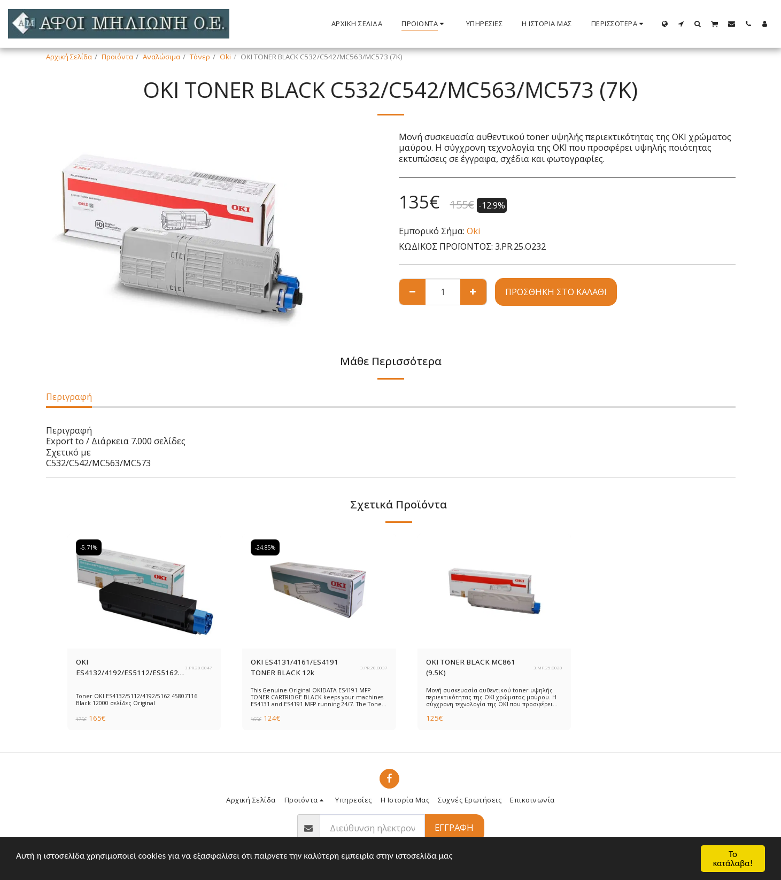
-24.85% (265, 547)
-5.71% (88, 547)
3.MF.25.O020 (547, 667)
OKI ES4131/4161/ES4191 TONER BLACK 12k (294, 667)
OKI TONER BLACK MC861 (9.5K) (470, 667)
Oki (225, 56)
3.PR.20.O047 (198, 667)
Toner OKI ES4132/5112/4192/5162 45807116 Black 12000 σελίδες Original (136, 699)
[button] (681, 23)
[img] (144, 591)
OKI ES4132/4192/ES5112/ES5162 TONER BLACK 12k (127, 667)
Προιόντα (117, 56)
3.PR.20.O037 (374, 667)
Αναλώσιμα (161, 56)
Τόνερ (200, 56)
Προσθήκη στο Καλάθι (556, 291)
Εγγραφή (454, 827)
